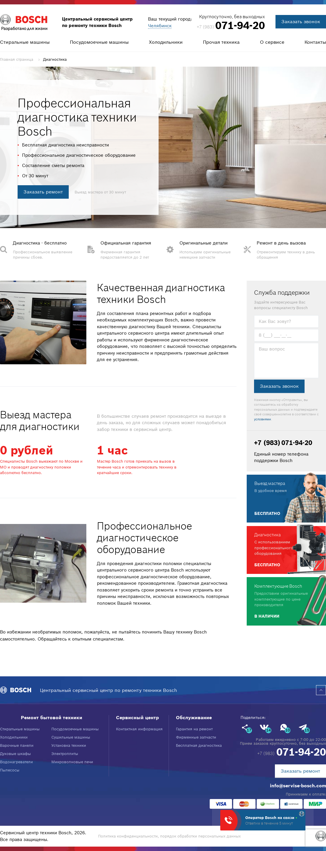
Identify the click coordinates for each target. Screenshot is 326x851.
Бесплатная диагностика (199, 745)
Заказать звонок (300, 21)
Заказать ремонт (43, 192)
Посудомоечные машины (99, 42)
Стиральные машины (25, 42)
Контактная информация (139, 729)
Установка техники (68, 745)
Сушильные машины (70, 737)
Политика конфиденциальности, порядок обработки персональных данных (169, 836)
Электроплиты (64, 754)
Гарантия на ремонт (194, 729)
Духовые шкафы (15, 754)
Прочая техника (221, 42)
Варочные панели (16, 745)
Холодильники (166, 42)
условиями (262, 419)
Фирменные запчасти (196, 737)
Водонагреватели (16, 762)
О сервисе (272, 42)
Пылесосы (9, 770)
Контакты (315, 42)
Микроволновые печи (72, 762)
